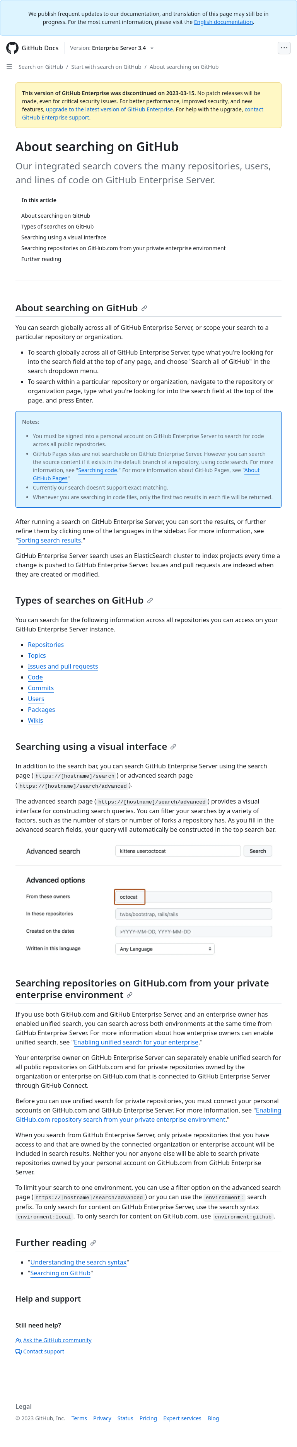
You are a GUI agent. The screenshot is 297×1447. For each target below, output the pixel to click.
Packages (41, 709)
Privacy (102, 1418)
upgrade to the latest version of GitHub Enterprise (109, 109)
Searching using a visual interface (95, 746)
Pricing (148, 1418)
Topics (37, 655)
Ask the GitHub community (53, 1340)
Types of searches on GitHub (84, 600)
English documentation (223, 22)
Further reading (55, 1242)
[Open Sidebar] (9, 66)
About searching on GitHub (184, 66)
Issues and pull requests (63, 666)
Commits (41, 688)
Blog (213, 1418)
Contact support (39, 1351)
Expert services (182, 1418)
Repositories (46, 644)
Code (35, 677)
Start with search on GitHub (106, 66)
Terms (79, 1418)
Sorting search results (49, 540)
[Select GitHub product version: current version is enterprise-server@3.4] (112, 48)
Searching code (97, 470)
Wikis (35, 720)
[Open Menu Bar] (284, 48)
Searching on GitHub (60, 1273)
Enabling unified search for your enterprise (136, 1042)
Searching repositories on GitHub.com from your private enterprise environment (142, 988)
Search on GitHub (41, 66)
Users (36, 698)
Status (125, 1418)
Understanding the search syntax (79, 1262)
